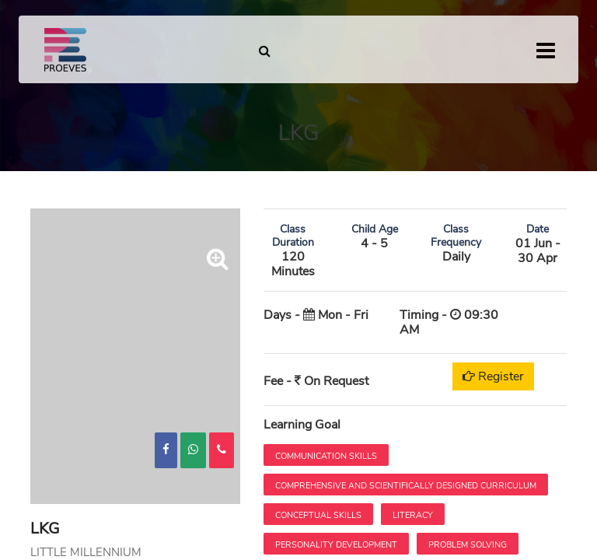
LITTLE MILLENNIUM (85, 552)
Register (493, 376)
